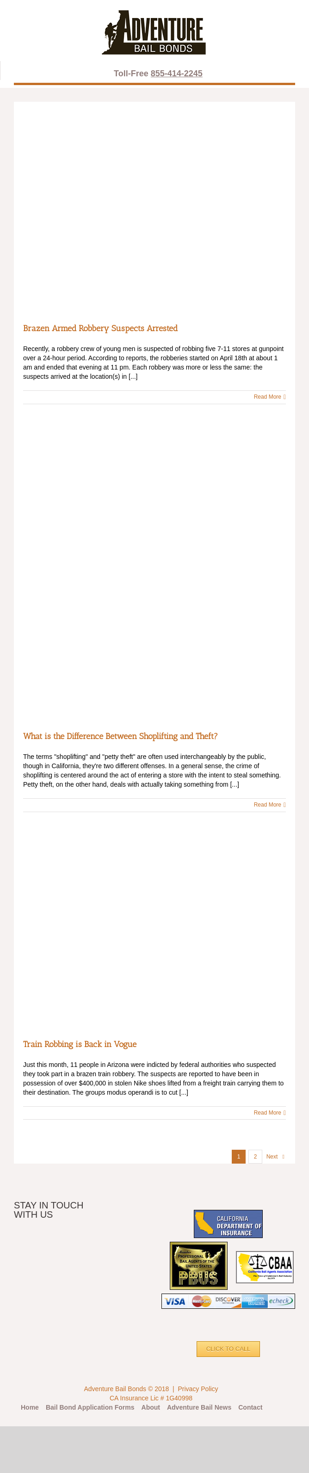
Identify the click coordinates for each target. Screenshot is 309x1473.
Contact (250, 1407)
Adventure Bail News (199, 1407)
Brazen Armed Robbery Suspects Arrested (100, 328)
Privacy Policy (198, 1389)
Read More (267, 397)
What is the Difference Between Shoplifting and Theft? (120, 736)
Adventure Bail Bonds (115, 1389)
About (151, 1407)
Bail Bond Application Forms (90, 1407)
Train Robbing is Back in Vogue (79, 1044)
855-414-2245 (177, 73)
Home (30, 1407)
